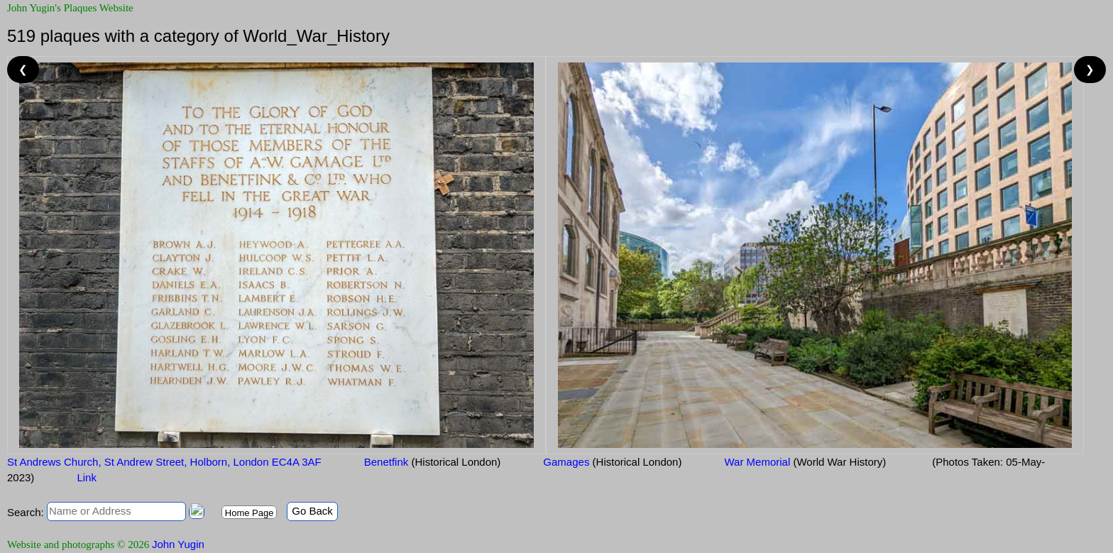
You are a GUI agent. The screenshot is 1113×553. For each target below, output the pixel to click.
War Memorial (805, 462)
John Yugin (178, 544)
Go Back (312, 511)
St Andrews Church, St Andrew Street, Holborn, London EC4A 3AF (164, 462)
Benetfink (432, 462)
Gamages (612, 462)
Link (87, 477)
